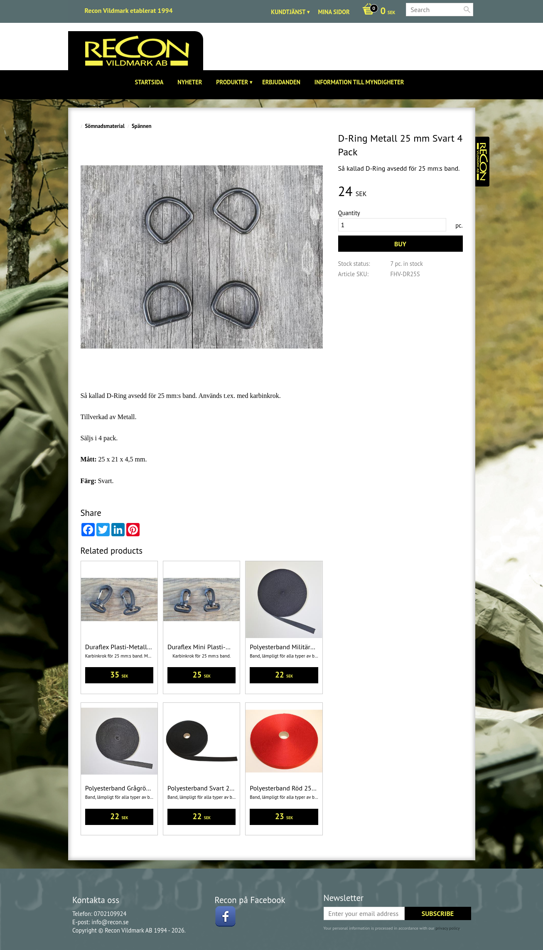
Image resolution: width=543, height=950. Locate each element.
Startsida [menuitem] (149, 82)
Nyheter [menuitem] (189, 82)
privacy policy (447, 928)
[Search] (467, 9)
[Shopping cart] (377, 11)
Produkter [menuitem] (232, 82)
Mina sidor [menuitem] (333, 12)
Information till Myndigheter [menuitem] (359, 82)
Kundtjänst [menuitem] (288, 12)
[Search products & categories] (439, 9)
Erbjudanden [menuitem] (281, 82)
